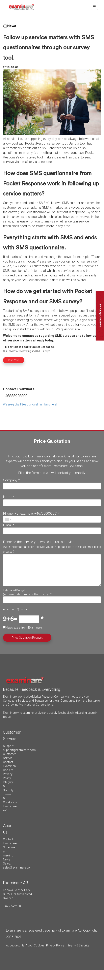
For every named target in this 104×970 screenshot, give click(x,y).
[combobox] (7, 519)
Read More (13, 360)
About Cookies (35, 945)
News (9, 26)
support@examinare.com (19, 750)
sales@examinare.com (17, 867)
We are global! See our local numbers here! (30, 404)
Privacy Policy (55, 945)
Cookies (8, 770)
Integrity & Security (77, 945)
